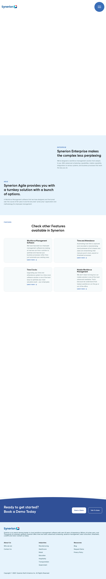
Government (43, 565)
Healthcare (43, 549)
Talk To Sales (95, 510)
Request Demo (79, 549)
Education (42, 555)
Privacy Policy (78, 552)
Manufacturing (44, 546)
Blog (75, 546)
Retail (41, 552)
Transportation (44, 562)
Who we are (8, 546)
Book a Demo (79, 510)
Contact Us (8, 549)
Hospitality (42, 559)
